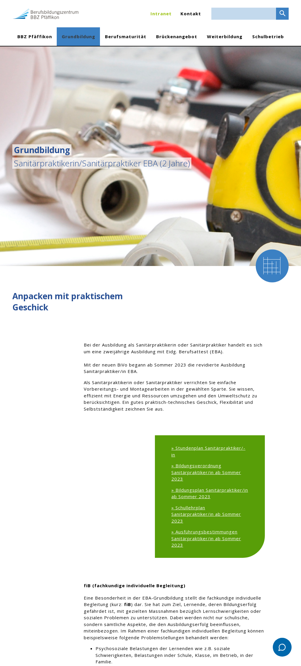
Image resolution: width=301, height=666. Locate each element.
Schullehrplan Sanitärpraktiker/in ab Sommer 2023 (206, 514)
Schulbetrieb (268, 36)
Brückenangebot (176, 36)
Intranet (161, 13)
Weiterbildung (225, 36)
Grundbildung (78, 36)
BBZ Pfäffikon (34, 36)
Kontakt (190, 13)
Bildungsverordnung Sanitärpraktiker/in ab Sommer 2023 (206, 472)
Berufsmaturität (125, 36)
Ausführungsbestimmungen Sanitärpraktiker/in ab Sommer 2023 (206, 538)
